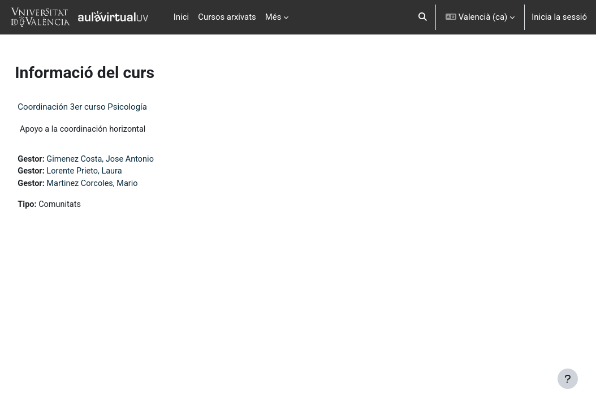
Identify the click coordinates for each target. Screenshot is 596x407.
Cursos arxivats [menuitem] (227, 17)
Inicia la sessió (559, 17)
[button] (422, 17)
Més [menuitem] (273, 17)
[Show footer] (568, 379)
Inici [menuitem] (181, 17)
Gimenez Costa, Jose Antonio (128, 159)
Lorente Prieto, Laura (111, 172)
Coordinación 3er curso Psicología (107, 107)
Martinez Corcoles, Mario (120, 185)
